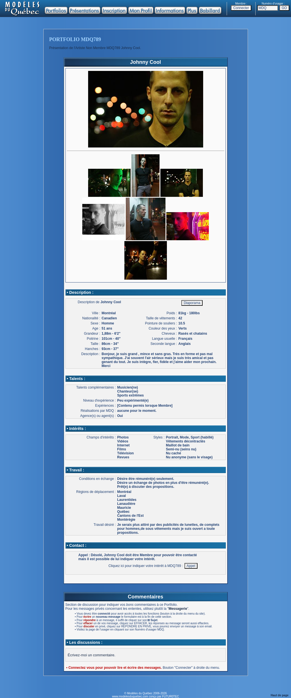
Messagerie (178, 609)
